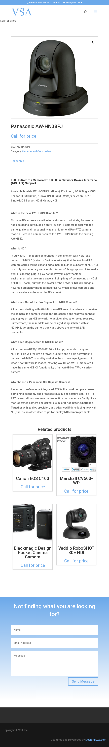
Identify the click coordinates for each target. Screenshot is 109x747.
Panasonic (17, 161)
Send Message (83, 681)
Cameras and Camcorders (36, 151)
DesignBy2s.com (95, 739)
